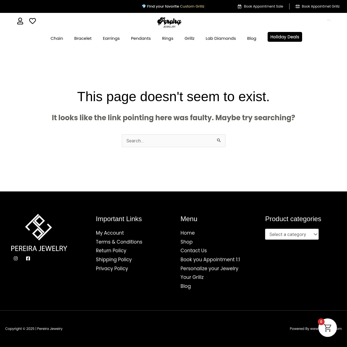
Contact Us (194, 250)
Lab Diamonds (221, 38)
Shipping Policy (114, 259)
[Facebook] (28, 258)
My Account (110, 233)
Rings (167, 38)
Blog (251, 38)
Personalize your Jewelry (209, 268)
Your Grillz (192, 277)
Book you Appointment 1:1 (210, 259)
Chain (56, 38)
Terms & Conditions (119, 242)
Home (188, 233)
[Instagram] (15, 258)
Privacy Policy (112, 268)
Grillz (189, 38)
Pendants (141, 38)
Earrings (111, 38)
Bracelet (83, 38)
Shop (187, 242)
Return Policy (111, 250)
